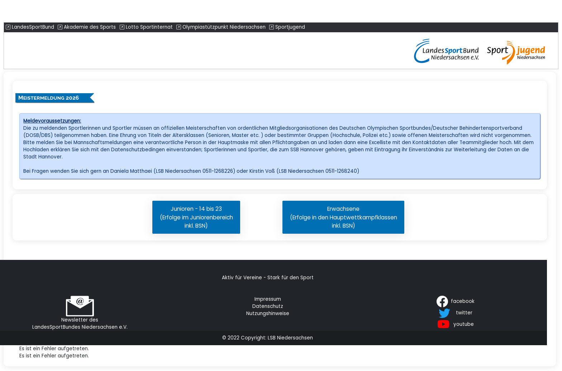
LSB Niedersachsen (290, 337)
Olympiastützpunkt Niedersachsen (221, 27)
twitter (464, 312)
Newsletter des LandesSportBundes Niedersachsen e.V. (80, 323)
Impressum (267, 299)
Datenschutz (267, 306)
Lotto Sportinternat (146, 27)
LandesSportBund (30, 27)
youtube (463, 323)
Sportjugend (287, 27)
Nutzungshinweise (267, 313)
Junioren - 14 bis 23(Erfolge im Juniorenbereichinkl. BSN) (196, 217)
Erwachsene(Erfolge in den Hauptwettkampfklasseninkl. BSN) (343, 217)
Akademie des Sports (87, 27)
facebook (463, 301)
